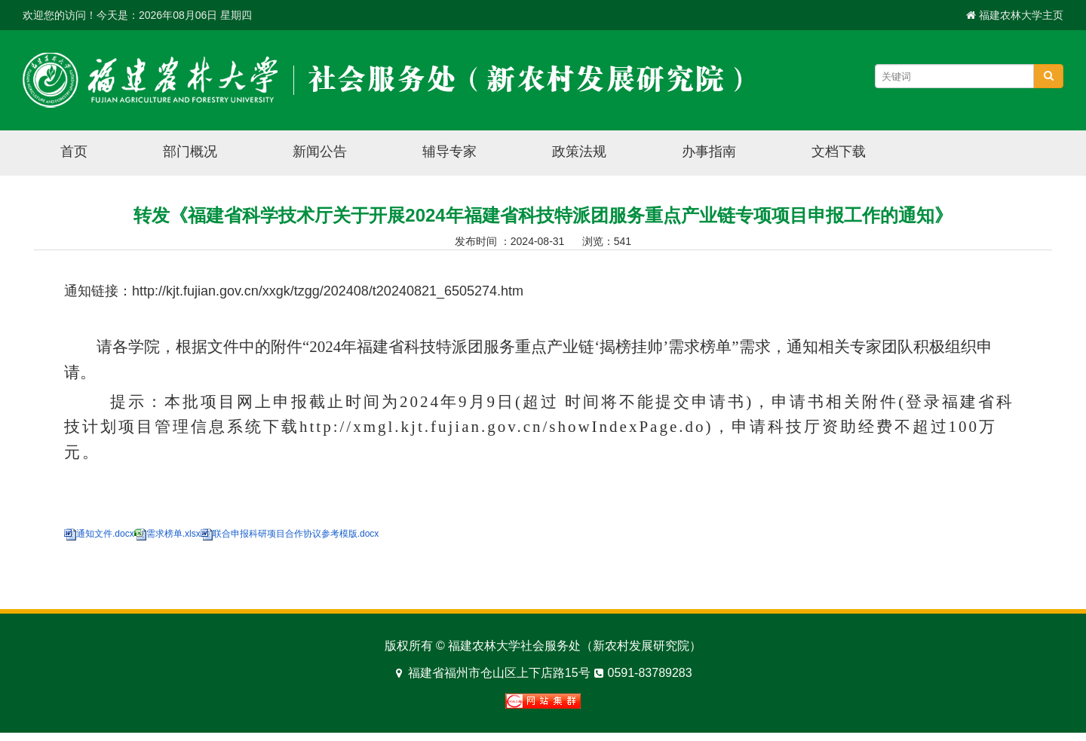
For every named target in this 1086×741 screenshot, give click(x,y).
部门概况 (190, 151)
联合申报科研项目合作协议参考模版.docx (296, 533)
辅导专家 (449, 151)
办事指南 (709, 151)
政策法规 (579, 151)
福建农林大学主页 (1021, 15)
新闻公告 (320, 151)
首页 (73, 151)
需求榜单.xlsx (179, 533)
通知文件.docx (105, 533)
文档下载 (838, 151)
